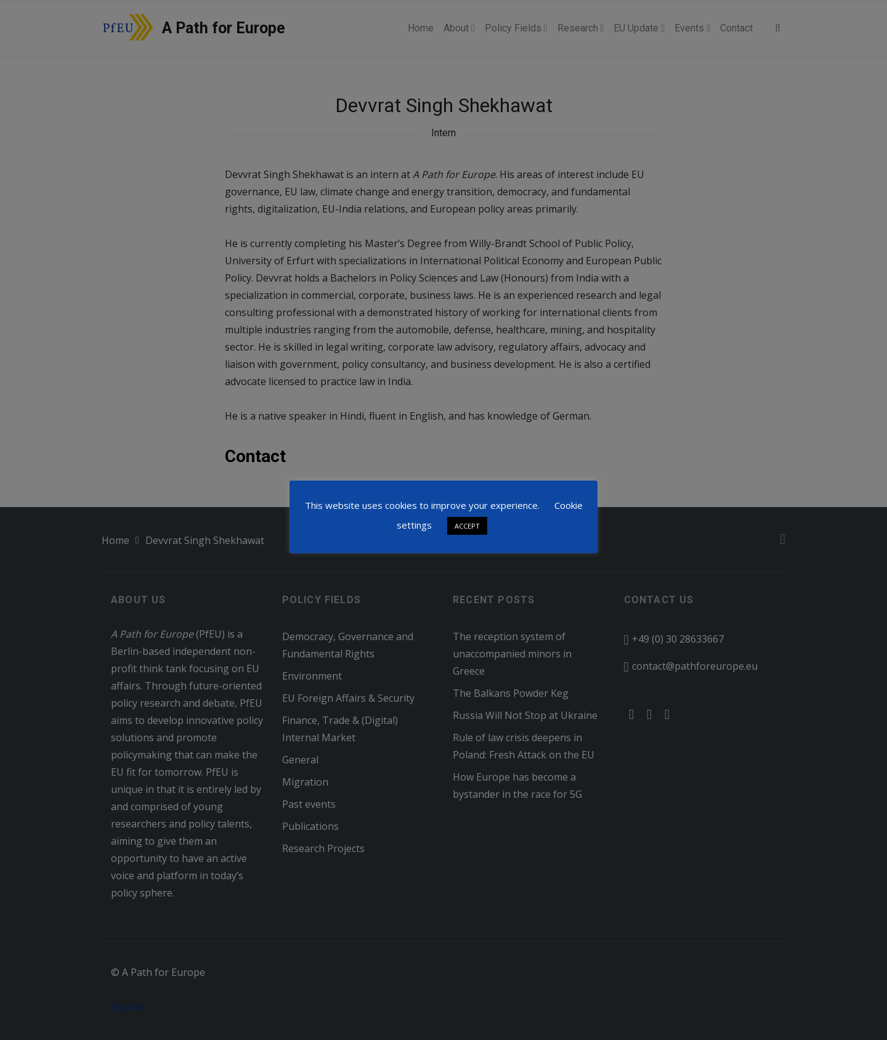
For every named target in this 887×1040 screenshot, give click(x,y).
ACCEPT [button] (467, 525)
